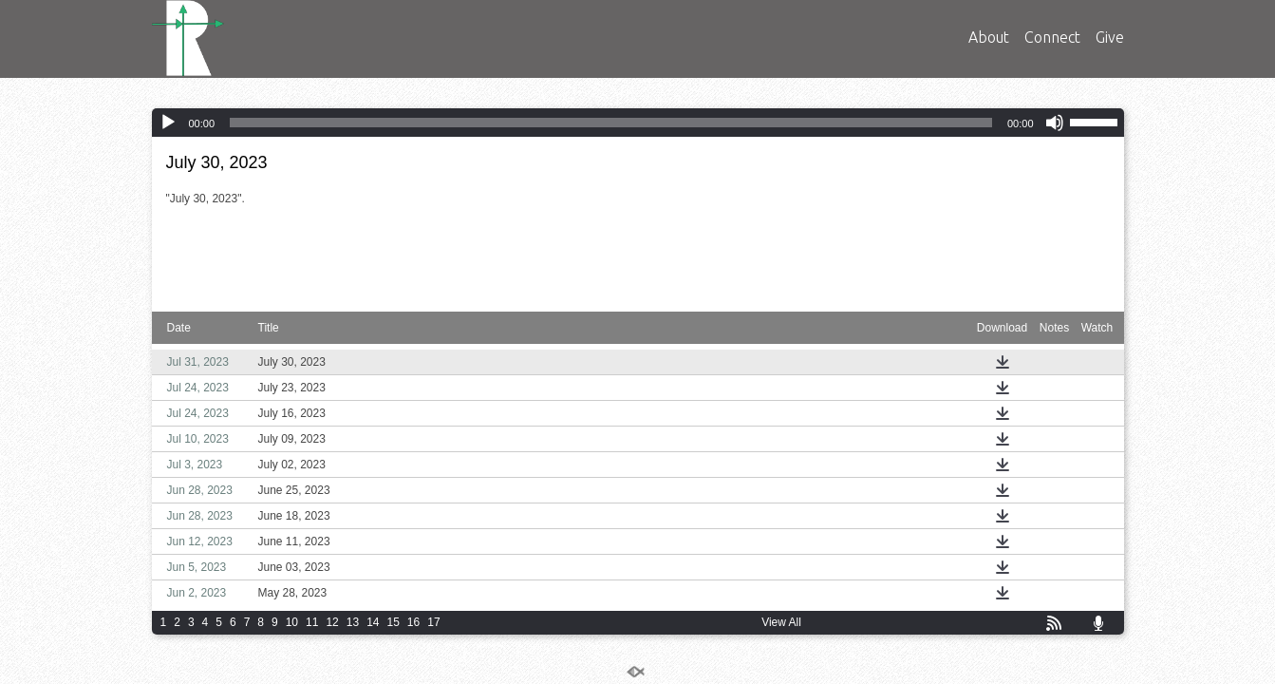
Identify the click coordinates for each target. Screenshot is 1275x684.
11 (312, 622)
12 (332, 622)
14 (372, 622)
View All (781, 622)
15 (392, 622)
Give (1110, 37)
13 (353, 622)
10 (292, 622)
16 (413, 622)
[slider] (611, 122)
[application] (638, 122)
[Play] (168, 122)
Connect (1052, 37)
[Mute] (1054, 122)
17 (433, 622)
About (988, 37)
